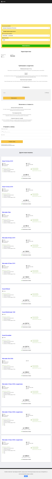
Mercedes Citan (6, 212)
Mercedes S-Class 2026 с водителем (12, 440)
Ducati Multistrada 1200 (8, 312)
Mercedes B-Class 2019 (8, 237)
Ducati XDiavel (6, 289)
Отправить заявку (12, 141)
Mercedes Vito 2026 (7, 358)
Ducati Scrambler (6, 335)
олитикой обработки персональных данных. (8, 145)
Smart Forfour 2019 (7, 161)
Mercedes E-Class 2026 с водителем (12, 384)
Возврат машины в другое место (9, 31)
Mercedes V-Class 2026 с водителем (12, 412)
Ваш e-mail (3, 134)
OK (26, 476)
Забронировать (26, 45)
